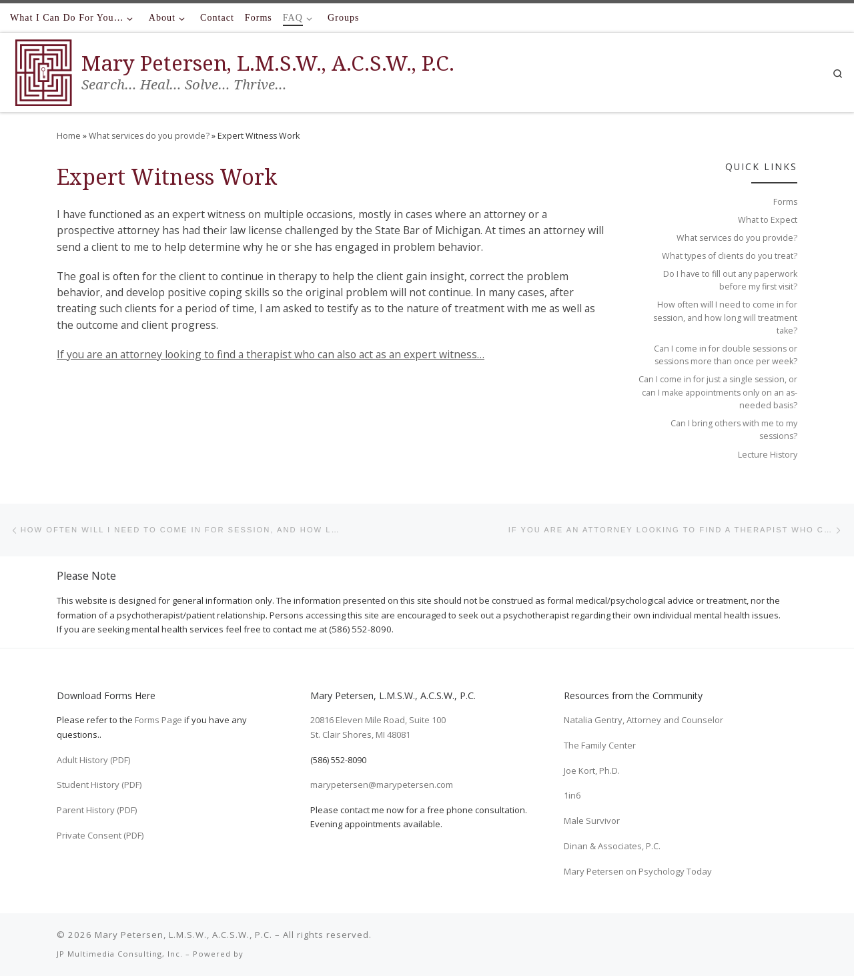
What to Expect (767, 219)
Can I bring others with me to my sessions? (734, 430)
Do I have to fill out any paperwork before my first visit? (730, 280)
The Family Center (600, 745)
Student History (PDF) (99, 785)
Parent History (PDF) (97, 810)
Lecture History (767, 454)
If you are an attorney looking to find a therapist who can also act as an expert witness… (270, 354)
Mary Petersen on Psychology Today (638, 871)
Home (69, 135)
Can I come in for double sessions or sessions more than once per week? (725, 355)
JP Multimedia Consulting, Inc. (120, 954)
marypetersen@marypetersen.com (381, 785)
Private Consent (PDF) (100, 835)
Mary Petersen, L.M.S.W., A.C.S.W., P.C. (183, 935)
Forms (785, 201)
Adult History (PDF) (93, 760)
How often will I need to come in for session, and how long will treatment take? (725, 317)
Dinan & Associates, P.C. (612, 846)
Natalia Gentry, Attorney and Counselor (643, 720)
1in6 (572, 795)
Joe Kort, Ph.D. (592, 771)
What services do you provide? (149, 135)
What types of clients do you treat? (729, 256)
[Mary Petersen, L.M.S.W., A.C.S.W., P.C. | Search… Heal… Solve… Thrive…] (43, 69)
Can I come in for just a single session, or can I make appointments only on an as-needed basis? (717, 392)
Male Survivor (592, 821)
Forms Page (158, 720)
